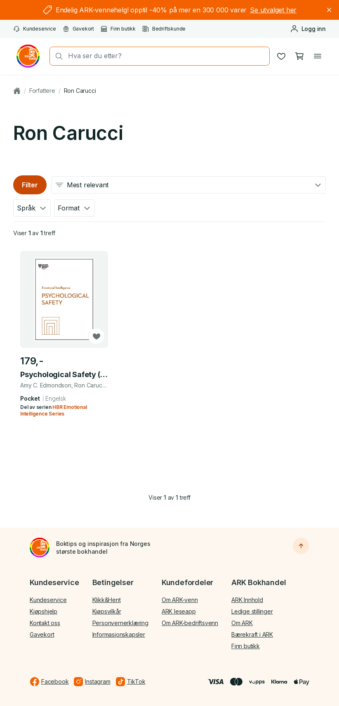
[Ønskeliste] (281, 56)
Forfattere (42, 90)
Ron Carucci (80, 90)
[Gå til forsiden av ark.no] (28, 56)
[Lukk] (329, 10)
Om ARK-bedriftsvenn (190, 622)
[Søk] (56, 56)
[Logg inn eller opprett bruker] (308, 29)
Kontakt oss (45, 622)
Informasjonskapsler (118, 634)
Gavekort (78, 29)
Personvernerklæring (120, 622)
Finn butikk (118, 29)
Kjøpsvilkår (106, 611)
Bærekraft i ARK (252, 634)
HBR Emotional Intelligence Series (53, 410)
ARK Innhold (247, 599)
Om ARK (242, 622)
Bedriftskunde (164, 29)
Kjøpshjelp (43, 611)
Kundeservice (34, 29)
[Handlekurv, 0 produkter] (299, 56)
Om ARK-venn (180, 599)
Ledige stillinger (252, 611)
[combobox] (166, 56)
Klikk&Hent (106, 599)
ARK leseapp (179, 611)
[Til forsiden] (39, 547)
